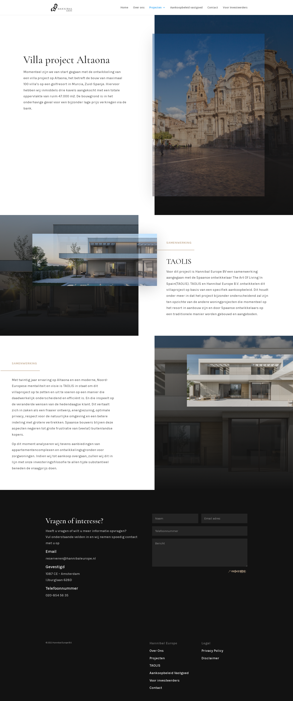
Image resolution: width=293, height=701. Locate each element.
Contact (212, 7)
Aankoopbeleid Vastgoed (169, 673)
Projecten (155, 7)
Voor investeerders (164, 680)
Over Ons (156, 651)
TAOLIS (154, 665)
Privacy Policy (212, 651)
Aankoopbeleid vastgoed (186, 7)
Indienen (238, 571)
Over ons (138, 7)
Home (124, 7)
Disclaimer (210, 658)
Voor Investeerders (235, 7)
